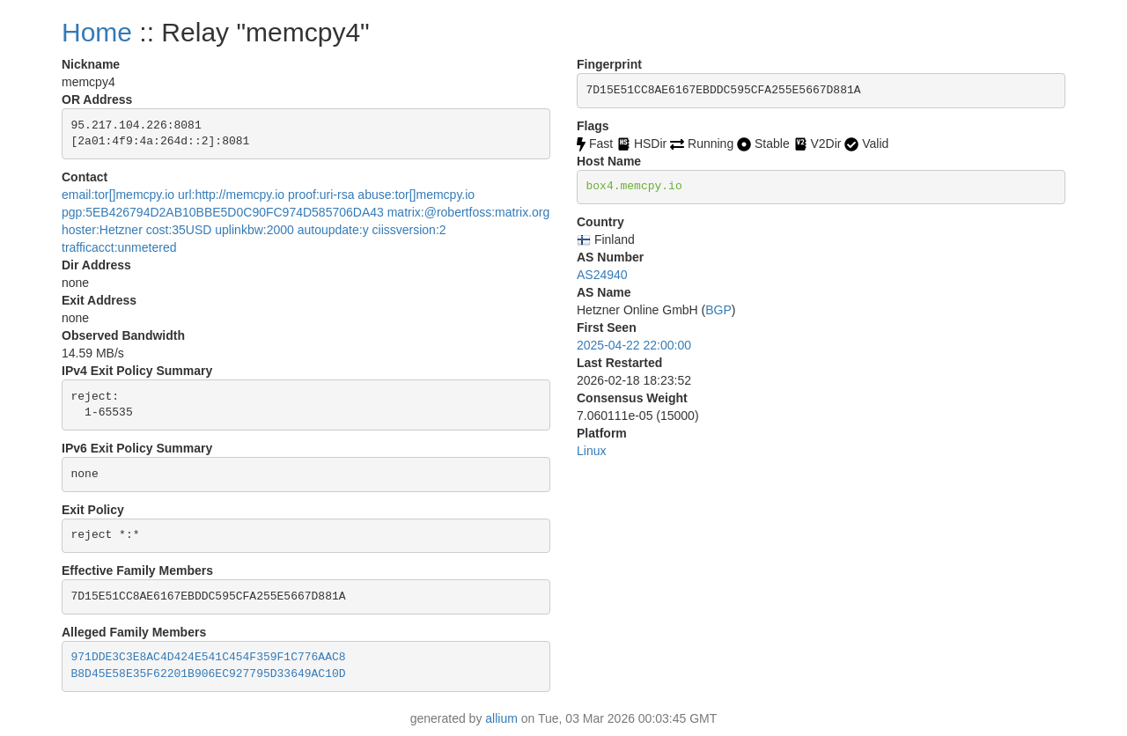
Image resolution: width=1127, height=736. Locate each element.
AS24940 (602, 275)
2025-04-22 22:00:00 (634, 345)
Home (97, 32)
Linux (591, 451)
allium (501, 718)
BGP (718, 310)
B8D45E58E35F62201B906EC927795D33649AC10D (208, 674)
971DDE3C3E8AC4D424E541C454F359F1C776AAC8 (208, 657)
